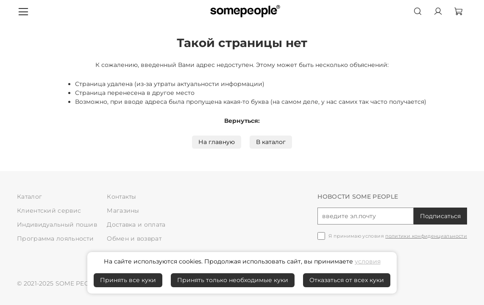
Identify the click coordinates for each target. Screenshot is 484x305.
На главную (216, 142)
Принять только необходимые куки (232, 280)
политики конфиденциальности (426, 236)
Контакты (121, 196)
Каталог (29, 196)
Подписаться (440, 216)
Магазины (123, 210)
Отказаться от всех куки (346, 280)
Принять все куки (128, 280)
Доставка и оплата (136, 224)
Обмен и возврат (134, 238)
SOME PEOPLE (78, 283)
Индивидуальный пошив (57, 224)
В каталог (271, 142)
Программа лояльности (55, 238)
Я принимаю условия (397, 236)
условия (368, 261)
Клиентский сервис (49, 210)
